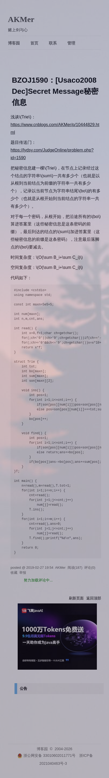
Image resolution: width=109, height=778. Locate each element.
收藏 (14, 573)
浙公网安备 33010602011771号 (46, 755)
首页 (34, 43)
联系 (53, 43)
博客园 (14, 43)
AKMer (21, 19)
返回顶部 (93, 598)
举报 (22, 573)
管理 (71, 43)
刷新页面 (76, 598)
